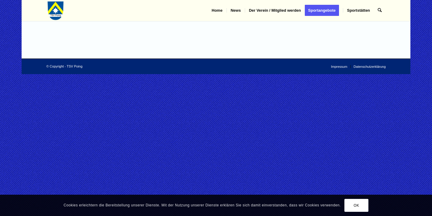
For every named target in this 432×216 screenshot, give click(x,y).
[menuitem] (217, 10)
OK (356, 205)
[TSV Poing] (55, 10)
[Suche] (380, 10)
